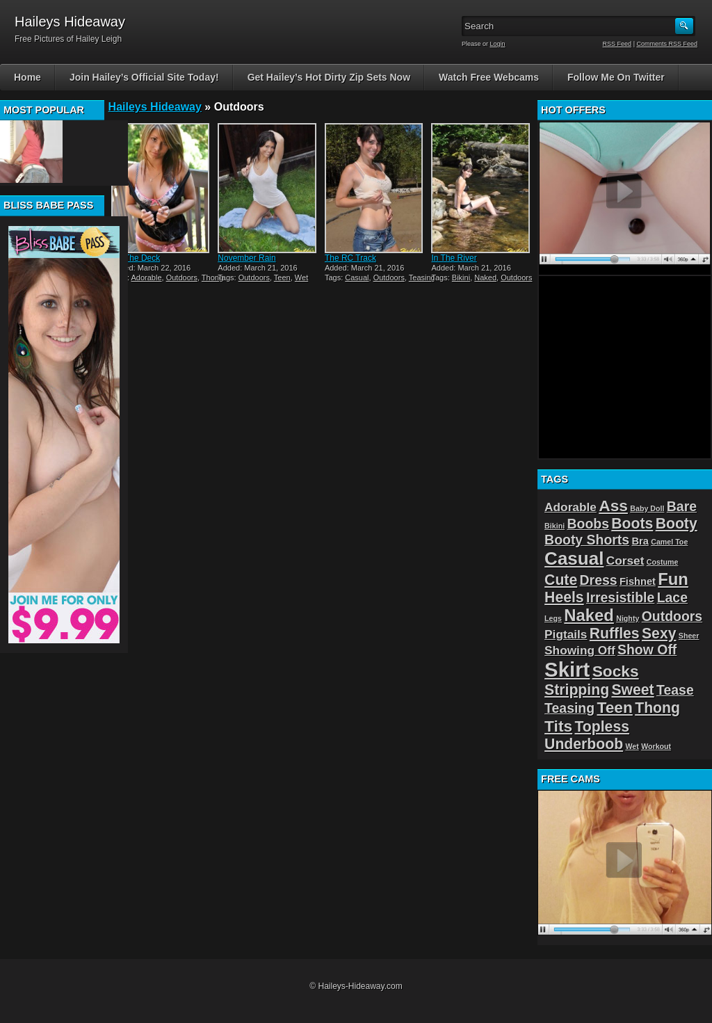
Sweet (632, 690)
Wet (301, 277)
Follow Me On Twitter (616, 77)
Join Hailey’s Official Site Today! (144, 77)
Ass (613, 506)
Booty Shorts (586, 539)
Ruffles (615, 633)
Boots (632, 523)
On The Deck (135, 258)
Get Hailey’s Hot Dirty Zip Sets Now (329, 77)
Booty (676, 523)
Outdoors (181, 277)
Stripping (576, 690)
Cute (560, 580)
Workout (656, 746)
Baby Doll (647, 508)
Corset (625, 560)
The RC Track (350, 258)
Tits (558, 726)
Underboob (583, 744)
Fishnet (638, 581)
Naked (485, 277)
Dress (598, 580)
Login (497, 43)
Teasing (422, 277)
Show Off (647, 649)
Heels (564, 597)
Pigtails (565, 634)
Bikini (461, 277)
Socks (615, 671)
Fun (673, 579)
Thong (212, 277)
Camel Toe (669, 542)
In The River (453, 258)
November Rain (246, 258)
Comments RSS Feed (666, 43)
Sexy (659, 633)
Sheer (689, 635)
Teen (282, 277)
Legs (553, 618)
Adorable (146, 277)
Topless (601, 726)
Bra (639, 541)
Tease (675, 690)
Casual (357, 277)
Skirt (567, 669)
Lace (672, 597)
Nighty (627, 618)
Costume (663, 562)
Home (27, 77)
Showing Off (579, 650)
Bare (682, 506)
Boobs (587, 523)
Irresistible (620, 597)
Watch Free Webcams (489, 77)
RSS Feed (617, 43)
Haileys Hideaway (155, 107)
